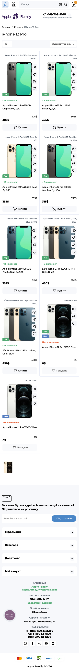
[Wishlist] (34, 88)
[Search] (65, 4)
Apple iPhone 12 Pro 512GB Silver (59, 347)
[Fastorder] (34, 74)
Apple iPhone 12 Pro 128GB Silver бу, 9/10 (56, 107)
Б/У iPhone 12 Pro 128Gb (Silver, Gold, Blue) (58, 270)
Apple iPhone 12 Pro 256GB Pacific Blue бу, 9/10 (16, 270)
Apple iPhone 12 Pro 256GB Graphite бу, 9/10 (56, 189)
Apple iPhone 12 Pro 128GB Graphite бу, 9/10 (16, 107)
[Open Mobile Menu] (13, 4)
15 (7, 44)
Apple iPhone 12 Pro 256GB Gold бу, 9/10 (19, 189)
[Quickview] (34, 67)
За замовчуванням (63, 44)
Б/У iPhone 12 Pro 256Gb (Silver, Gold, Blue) (19, 352)
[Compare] (34, 81)
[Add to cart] (19, 127)
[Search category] (60, 4)
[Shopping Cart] (73, 4)
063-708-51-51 (54, 15)
